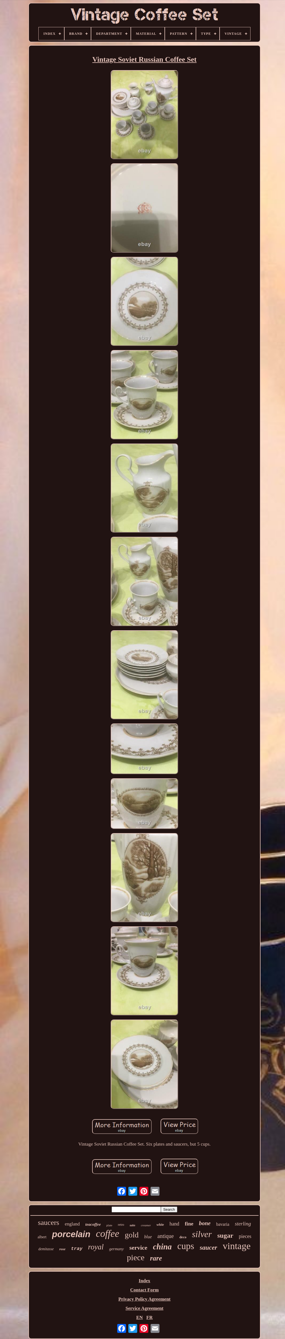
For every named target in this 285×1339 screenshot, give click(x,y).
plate (109, 1225)
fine (189, 1224)
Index (144, 1280)
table (132, 1225)
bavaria (222, 1224)
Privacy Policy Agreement (144, 1299)
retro (121, 1225)
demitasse (46, 1249)
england (72, 1224)
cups (185, 1246)
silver (202, 1234)
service (138, 1247)
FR (149, 1317)
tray (76, 1248)
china (162, 1246)
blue (148, 1236)
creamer (146, 1225)
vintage (236, 1246)
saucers (48, 1223)
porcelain (71, 1234)
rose (62, 1249)
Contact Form (144, 1290)
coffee (107, 1233)
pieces (245, 1236)
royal (96, 1247)
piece (135, 1257)
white (160, 1225)
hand (174, 1224)
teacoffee (93, 1224)
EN (139, 1317)
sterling (243, 1224)
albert (42, 1237)
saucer (208, 1247)
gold (132, 1234)
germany (116, 1249)
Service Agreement (144, 1308)
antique (166, 1236)
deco (182, 1237)
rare (156, 1258)
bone (205, 1223)
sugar (225, 1235)
